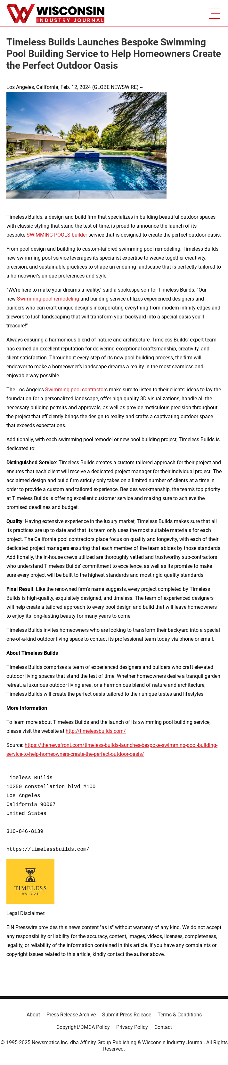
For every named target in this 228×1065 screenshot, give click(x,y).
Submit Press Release (126, 1015)
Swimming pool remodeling (48, 299)
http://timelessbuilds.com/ (96, 731)
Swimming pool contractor (75, 390)
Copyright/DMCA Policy (83, 1027)
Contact (163, 1027)
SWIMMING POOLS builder (57, 235)
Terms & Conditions (180, 1015)
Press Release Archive (71, 1015)
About (33, 1015)
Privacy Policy (132, 1027)
